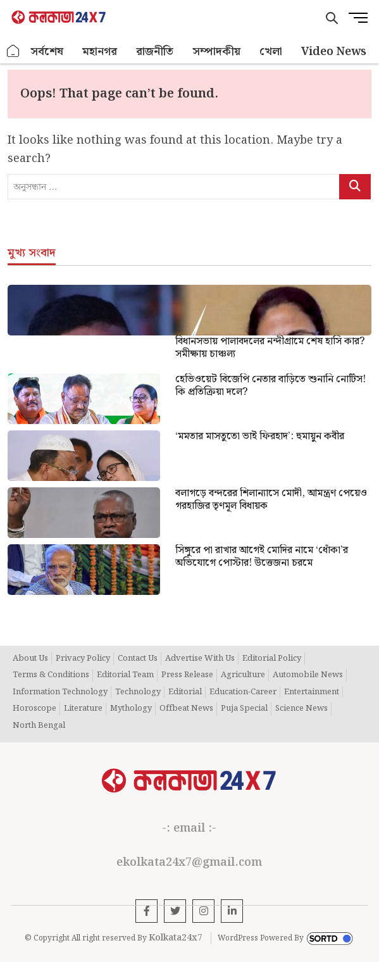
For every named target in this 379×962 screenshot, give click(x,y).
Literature (83, 709)
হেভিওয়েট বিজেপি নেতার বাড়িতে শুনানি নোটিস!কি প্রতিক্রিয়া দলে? (270, 386)
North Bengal (39, 726)
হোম (13, 51)
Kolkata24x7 (175, 938)
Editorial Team (125, 675)
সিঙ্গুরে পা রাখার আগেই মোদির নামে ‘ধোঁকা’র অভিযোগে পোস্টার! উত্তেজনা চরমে (261, 557)
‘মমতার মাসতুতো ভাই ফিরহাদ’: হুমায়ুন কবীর (259, 436)
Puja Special (244, 709)
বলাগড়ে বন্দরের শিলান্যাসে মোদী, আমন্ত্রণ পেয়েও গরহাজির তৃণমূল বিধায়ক (271, 500)
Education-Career (242, 692)
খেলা (270, 51)
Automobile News (308, 675)
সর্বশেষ (46, 51)
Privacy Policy (83, 659)
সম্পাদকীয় (216, 51)
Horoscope (34, 709)
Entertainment (311, 692)
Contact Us (138, 659)
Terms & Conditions (51, 675)
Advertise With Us (200, 659)
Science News (301, 709)
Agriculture (243, 675)
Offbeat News (186, 709)
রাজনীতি (154, 51)
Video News (333, 51)
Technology (138, 692)
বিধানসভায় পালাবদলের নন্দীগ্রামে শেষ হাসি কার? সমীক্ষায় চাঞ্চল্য (269, 348)
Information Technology (60, 692)
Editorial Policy (271, 659)
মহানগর (99, 51)
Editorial (185, 692)
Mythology (131, 709)
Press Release (187, 675)
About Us (30, 659)
